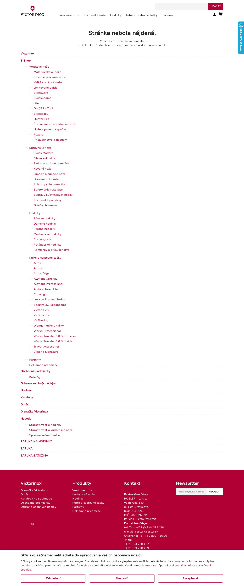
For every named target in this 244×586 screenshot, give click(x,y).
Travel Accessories (47, 347)
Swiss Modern (43, 153)
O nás (25, 404)
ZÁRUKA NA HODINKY (36, 441)
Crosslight (41, 294)
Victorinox (27, 54)
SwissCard (41, 93)
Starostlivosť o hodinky (45, 425)
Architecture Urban (47, 289)
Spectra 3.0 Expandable (50, 305)
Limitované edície (46, 88)
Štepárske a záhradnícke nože (55, 124)
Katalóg (34, 377)
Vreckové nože (39, 67)
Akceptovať (190, 578)
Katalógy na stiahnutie (36, 499)
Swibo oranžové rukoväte (51, 163)
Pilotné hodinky (44, 229)
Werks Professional (47, 331)
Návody (26, 419)
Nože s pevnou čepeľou (50, 129)
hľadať (216, 6)
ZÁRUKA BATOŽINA (34, 456)
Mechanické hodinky (47, 234)
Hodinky (34, 213)
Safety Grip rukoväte (48, 190)
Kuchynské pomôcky (48, 200)
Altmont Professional (48, 284)
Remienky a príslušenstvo (51, 250)
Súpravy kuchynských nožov (53, 195)
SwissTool (41, 114)
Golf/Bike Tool (43, 108)
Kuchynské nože (40, 148)
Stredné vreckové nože (50, 77)
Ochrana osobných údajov (38, 383)
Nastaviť (122, 578)
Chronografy (42, 239)
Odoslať (215, 491)
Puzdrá (38, 135)
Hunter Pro (41, 119)
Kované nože (43, 169)
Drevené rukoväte (46, 179)
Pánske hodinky (44, 218)
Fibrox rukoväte (45, 158)
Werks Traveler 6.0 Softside (53, 341)
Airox (37, 263)
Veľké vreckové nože (48, 82)
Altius (38, 268)
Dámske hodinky (45, 224)
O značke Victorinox (34, 412)
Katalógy (27, 397)
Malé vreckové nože (47, 72)
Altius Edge (41, 273)
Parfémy (35, 360)
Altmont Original (45, 279)
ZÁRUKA (26, 449)
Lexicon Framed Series (49, 299)
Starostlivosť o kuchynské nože (51, 430)
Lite (36, 103)
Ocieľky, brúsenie (45, 205)
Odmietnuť (53, 578)
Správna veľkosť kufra (44, 435)
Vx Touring (41, 320)
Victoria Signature (46, 352)
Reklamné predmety (43, 365)
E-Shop (26, 61)
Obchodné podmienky (35, 371)
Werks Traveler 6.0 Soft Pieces (55, 336)
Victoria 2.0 (41, 310)
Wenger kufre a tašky (49, 326)
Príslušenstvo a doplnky (50, 140)
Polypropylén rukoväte (49, 184)
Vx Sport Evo (42, 315)
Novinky (26, 390)
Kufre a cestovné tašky (45, 258)
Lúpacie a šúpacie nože (50, 174)
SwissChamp (42, 98)
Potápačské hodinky (47, 245)
